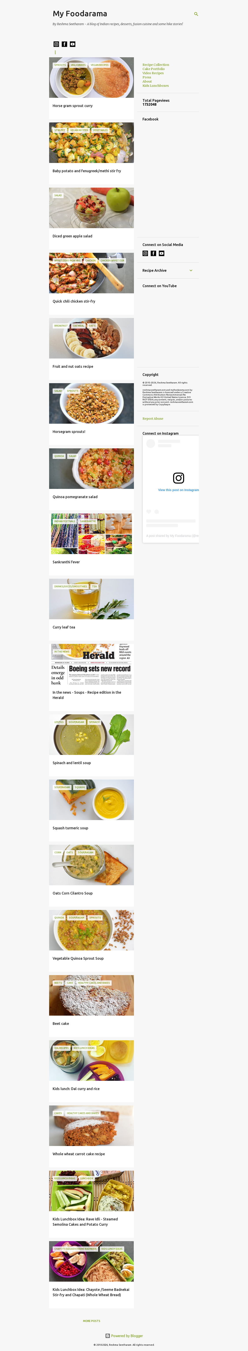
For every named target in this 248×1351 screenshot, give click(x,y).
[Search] (196, 14)
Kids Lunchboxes (102, 52)
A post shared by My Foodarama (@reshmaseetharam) (184, 536)
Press (147, 77)
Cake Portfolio (137, 52)
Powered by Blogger (124, 1336)
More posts (91, 1321)
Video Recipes (153, 73)
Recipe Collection (67, 52)
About (147, 81)
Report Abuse (153, 419)
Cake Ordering (170, 52)
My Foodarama (80, 13)
